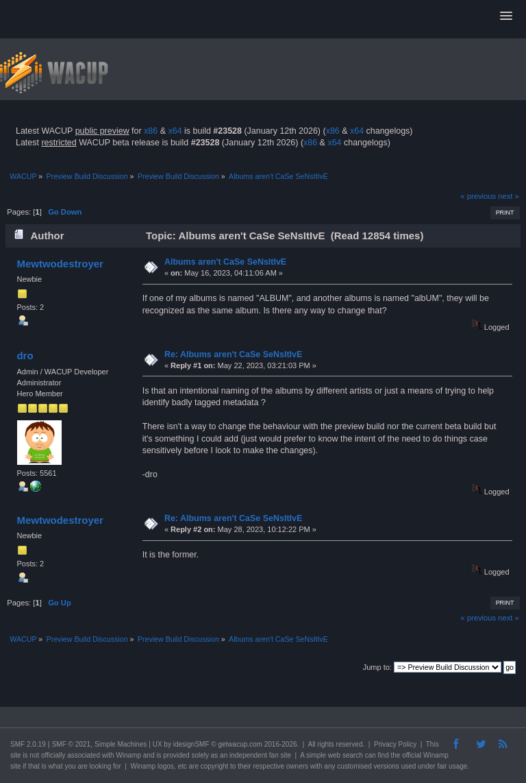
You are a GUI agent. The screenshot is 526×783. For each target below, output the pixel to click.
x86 (151, 131)
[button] (506, 16)
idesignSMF (191, 744)
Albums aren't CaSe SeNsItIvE (225, 262)
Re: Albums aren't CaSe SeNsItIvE (233, 354)
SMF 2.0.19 (28, 744)
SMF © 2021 (71, 744)
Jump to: (377, 667)
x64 (174, 131)
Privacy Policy (395, 744)
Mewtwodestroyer (59, 263)
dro (24, 355)
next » (508, 196)
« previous (478, 196)
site (15, 755)
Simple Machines (121, 744)
